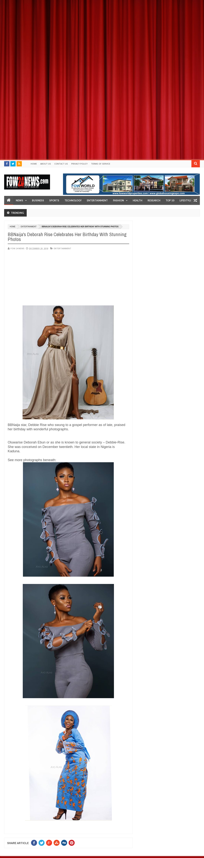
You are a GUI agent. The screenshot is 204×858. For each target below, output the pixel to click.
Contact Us (61, 163)
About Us (45, 163)
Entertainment (97, 200)
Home (34, 163)
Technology (73, 200)
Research (154, 200)
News (19, 200)
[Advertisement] (102, 26)
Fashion (118, 200)
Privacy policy (79, 163)
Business (38, 200)
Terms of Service (100, 163)
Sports (54, 200)
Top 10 (170, 200)
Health (137, 200)
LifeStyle (186, 200)
